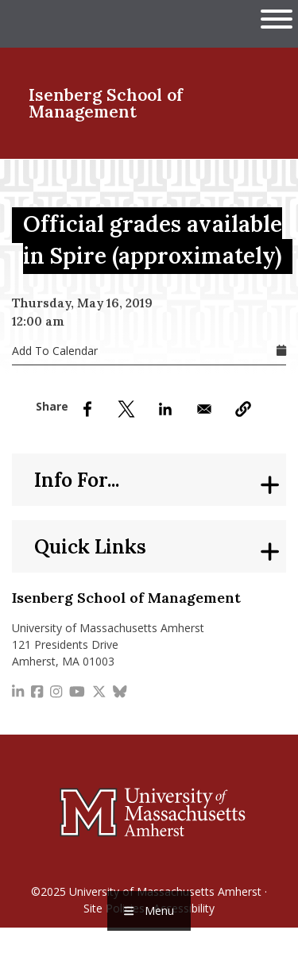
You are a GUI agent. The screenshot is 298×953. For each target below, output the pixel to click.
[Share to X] (126, 409)
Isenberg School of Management (106, 103)
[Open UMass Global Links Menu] (276, 18)
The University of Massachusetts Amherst (97, 24)
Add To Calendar (55, 350)
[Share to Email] (204, 409)
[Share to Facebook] (87, 409)
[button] (243, 409)
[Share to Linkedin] (165, 409)
